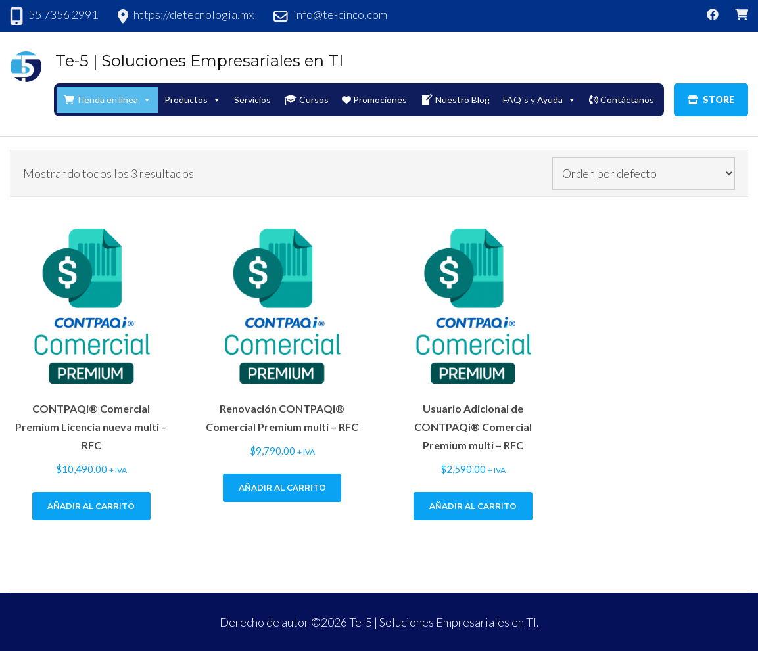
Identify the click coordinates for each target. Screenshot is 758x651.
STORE (711, 99)
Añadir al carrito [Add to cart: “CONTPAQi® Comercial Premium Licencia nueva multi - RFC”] (91, 506)
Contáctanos (621, 99)
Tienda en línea (108, 99)
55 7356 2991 (63, 14)
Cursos (306, 99)
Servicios (252, 99)
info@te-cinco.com (340, 14)
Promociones (374, 99)
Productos (192, 99)
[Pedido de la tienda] (643, 173)
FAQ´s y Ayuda (539, 99)
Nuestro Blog (455, 99)
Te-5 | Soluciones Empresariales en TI (199, 60)
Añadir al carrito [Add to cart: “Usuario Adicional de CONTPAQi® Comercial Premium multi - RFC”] (473, 506)
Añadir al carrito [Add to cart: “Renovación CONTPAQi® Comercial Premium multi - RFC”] (282, 488)
